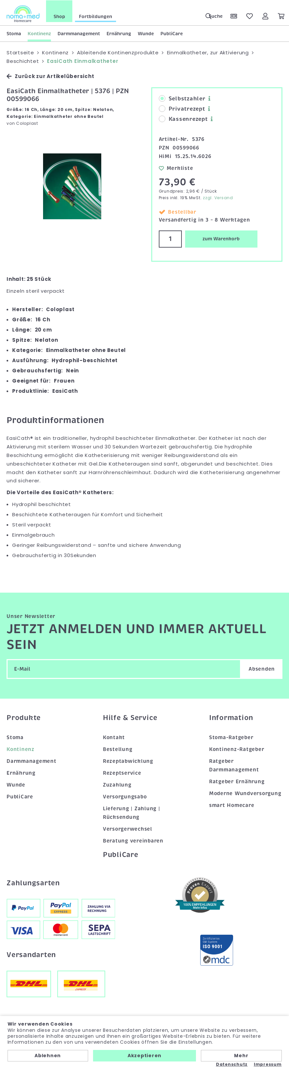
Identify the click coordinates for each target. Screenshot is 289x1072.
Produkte (24, 717)
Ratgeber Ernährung (237, 781)
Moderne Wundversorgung (245, 793)
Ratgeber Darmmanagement (234, 765)
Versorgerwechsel (127, 828)
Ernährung (119, 33)
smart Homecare (231, 805)
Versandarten (31, 954)
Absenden (262, 669)
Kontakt (114, 737)
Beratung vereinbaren (133, 840)
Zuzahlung (117, 785)
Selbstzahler (182, 98)
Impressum (268, 1064)
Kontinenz (39, 33)
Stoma (14, 33)
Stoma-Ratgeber (231, 737)
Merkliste (176, 168)
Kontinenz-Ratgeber (236, 749)
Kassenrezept (183, 119)
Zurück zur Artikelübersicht (50, 75)
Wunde (146, 33)
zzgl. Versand (218, 197)
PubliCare (171, 33)
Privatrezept (182, 108)
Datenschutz (232, 1064)
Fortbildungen (95, 16)
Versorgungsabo (125, 796)
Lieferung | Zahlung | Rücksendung (131, 812)
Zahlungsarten (33, 882)
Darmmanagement (79, 33)
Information (231, 717)
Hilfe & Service (130, 717)
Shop (59, 16)
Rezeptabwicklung (128, 761)
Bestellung (117, 749)
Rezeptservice (122, 773)
